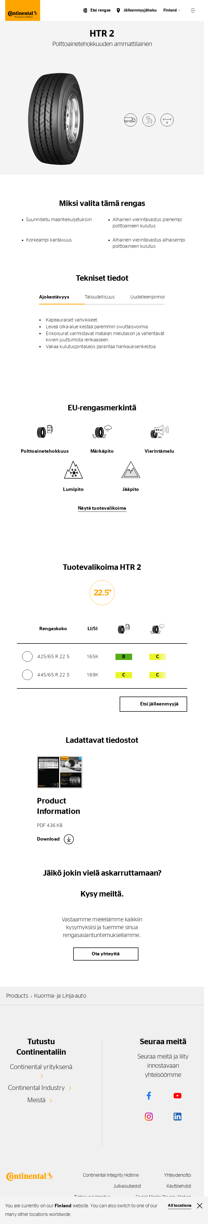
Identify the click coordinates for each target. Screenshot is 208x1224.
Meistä (36, 1100)
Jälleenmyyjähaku (140, 10)
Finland (170, 10)
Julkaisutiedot (125, 1186)
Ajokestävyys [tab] (54, 297)
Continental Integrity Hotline (109, 1175)
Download (48, 839)
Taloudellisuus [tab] (100, 297)
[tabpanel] (102, 329)
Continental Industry (36, 1087)
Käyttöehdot (179, 1186)
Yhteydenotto (177, 1175)
